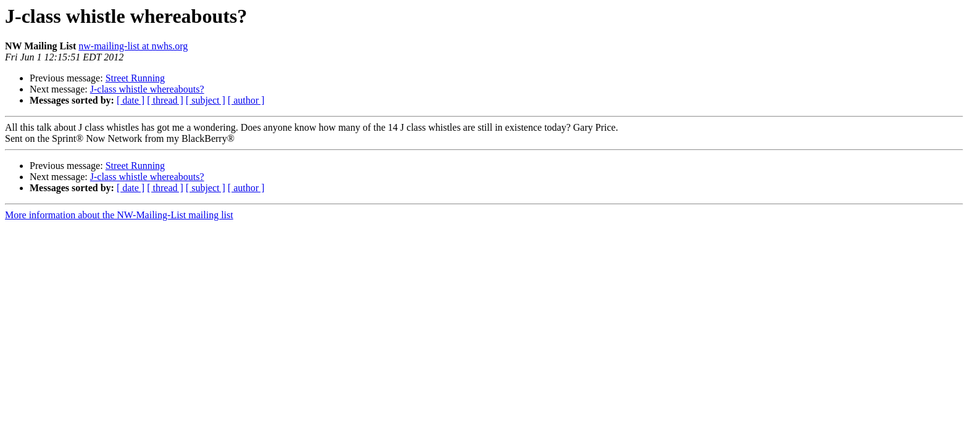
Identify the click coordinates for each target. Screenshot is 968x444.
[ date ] (130, 100)
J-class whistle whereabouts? (147, 89)
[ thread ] (165, 100)
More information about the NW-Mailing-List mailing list (119, 215)
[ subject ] (205, 100)
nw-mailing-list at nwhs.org (133, 46)
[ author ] (246, 100)
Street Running (135, 78)
